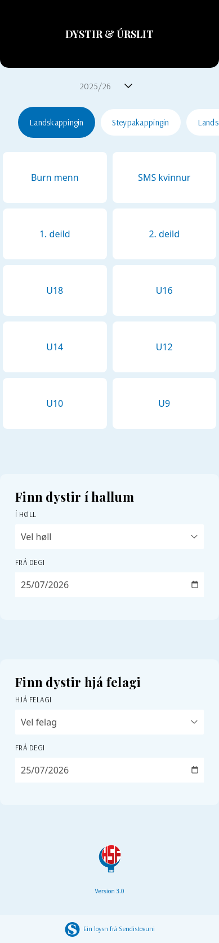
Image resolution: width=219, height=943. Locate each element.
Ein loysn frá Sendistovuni (110, 928)
